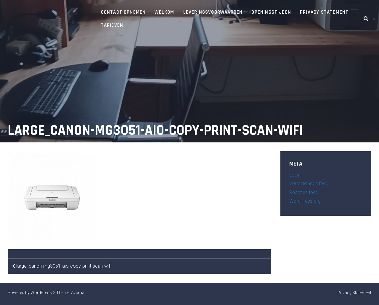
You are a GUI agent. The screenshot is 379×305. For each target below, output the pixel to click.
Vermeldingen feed (308, 183)
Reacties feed (303, 192)
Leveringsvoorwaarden (213, 12)
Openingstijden (271, 12)
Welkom (164, 12)
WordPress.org (305, 201)
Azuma (77, 292)
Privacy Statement (324, 12)
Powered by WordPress (30, 292)
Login (295, 175)
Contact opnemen (123, 12)
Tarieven (112, 25)
